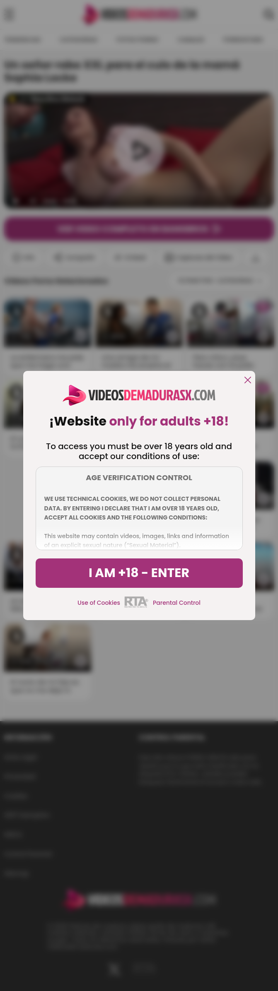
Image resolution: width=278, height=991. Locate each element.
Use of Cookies (98, 603)
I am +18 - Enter (139, 573)
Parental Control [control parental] (177, 603)
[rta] (136, 606)
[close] (247, 381)
